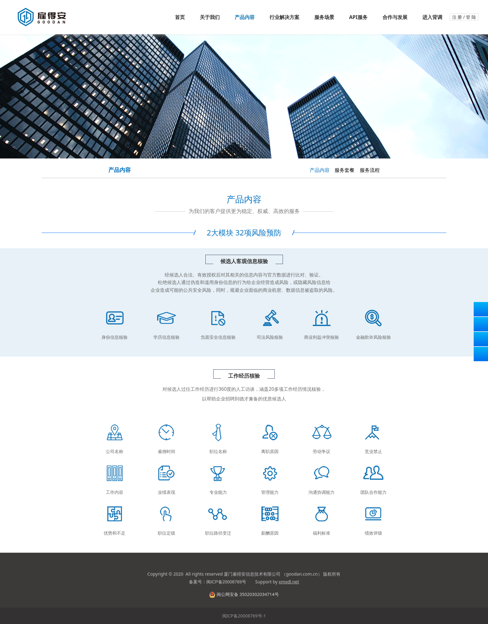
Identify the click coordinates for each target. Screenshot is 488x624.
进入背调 (432, 17)
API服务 (358, 17)
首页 (180, 17)
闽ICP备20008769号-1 (244, 616)
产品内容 (245, 17)
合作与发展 (394, 17)
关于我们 (210, 17)
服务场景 (324, 17)
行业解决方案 (284, 17)
